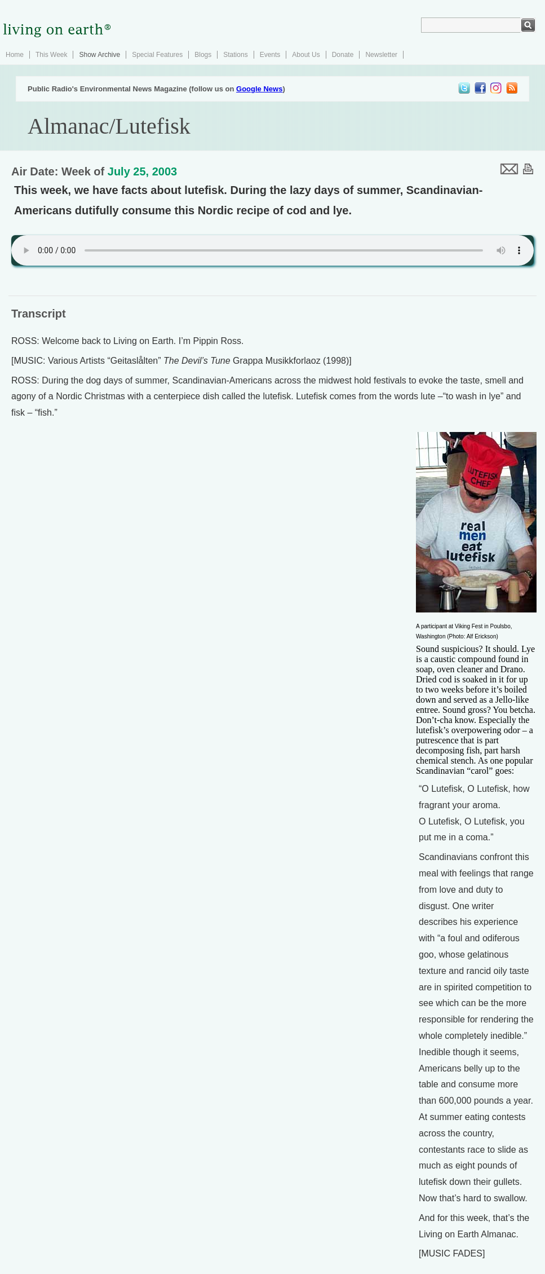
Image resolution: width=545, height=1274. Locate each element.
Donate (343, 55)
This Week (51, 55)
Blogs (202, 55)
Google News (259, 89)
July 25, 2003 (142, 171)
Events (270, 55)
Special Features (157, 55)
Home (15, 55)
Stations (235, 55)
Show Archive (99, 55)
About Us (306, 55)
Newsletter (381, 55)
